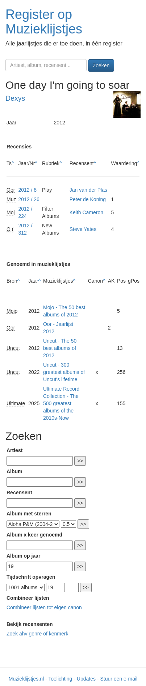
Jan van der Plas (88, 190)
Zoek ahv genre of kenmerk (37, 634)
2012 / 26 (28, 199)
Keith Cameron (86, 212)
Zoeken (101, 65)
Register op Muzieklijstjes (43, 21)
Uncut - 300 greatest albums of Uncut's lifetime (64, 372)
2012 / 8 (27, 190)
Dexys (15, 98)
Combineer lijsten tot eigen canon (44, 607)
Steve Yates (83, 229)
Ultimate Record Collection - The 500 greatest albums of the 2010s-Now (61, 403)
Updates (86, 679)
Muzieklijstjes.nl (26, 679)
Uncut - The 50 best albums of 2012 (59, 348)
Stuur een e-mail (118, 679)
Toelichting (60, 679)
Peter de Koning (88, 199)
